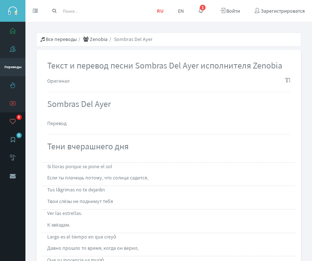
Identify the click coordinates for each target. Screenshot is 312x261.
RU (160, 11)
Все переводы (58, 39)
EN (181, 11)
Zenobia (95, 39)
